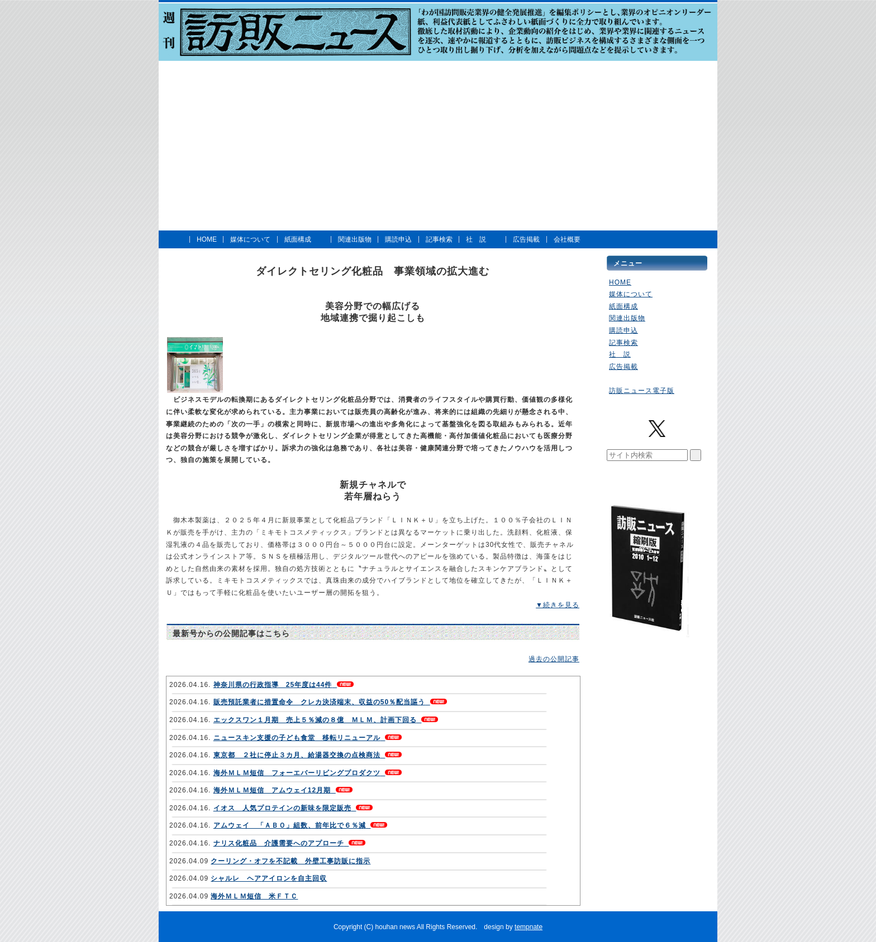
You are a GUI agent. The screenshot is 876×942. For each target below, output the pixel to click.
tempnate (528, 927)
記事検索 (439, 239)
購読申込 (398, 239)
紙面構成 (297, 239)
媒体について (250, 239)
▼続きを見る (557, 605)
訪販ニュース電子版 (641, 391)
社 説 (476, 239)
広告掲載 (526, 239)
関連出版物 (355, 239)
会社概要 (567, 239)
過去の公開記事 (554, 659)
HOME (207, 239)
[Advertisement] (438, 146)
